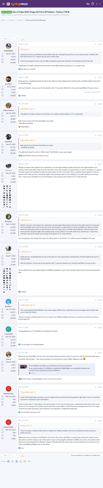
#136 (100, 387)
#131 (100, 215)
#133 (100, 300)
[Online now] (8, 48)
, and (35, 156)
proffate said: (25, 252)
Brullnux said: (24, 426)
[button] (3, 4)
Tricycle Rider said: (26, 392)
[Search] (100, 4)
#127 (100, 78)
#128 (100, 104)
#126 (100, 44)
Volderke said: (25, 220)
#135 (100, 353)
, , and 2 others (42, 379)
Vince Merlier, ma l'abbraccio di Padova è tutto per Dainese (50, 366)
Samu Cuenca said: (26, 140)
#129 (100, 135)
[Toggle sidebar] (96, 4)
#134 (100, 328)
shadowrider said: (26, 305)
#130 (100, 164)
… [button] (13, 38)
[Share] (95, 44)
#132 (100, 247)
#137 (100, 421)
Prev (5, 39)
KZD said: (23, 49)
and (28, 69)
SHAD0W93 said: (26, 109)
